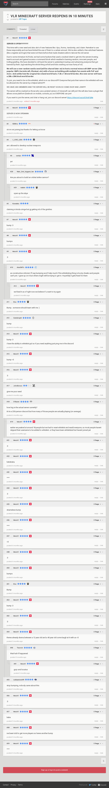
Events (76, 4)
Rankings (88, 3)
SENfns (15, 124)
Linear (33, 29)
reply (96, 117)
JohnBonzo (17, 386)
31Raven (16, 402)
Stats (98, 4)
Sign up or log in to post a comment (54, 770)
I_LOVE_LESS (17, 140)
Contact (6, 785)
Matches (66, 4)
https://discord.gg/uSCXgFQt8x (80, 97)
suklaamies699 (18, 680)
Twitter (92, 785)
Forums (55, 4)
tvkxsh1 (15, 38)
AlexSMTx (20, 267)
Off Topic (23, 19)
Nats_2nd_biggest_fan (25, 172)
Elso (14, 302)
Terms (20, 785)
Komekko (15, 204)
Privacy (13, 785)
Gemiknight (17, 318)
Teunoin (20, 648)
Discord (102, 785)
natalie (22, 188)
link (101, 101)
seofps (18, 156)
